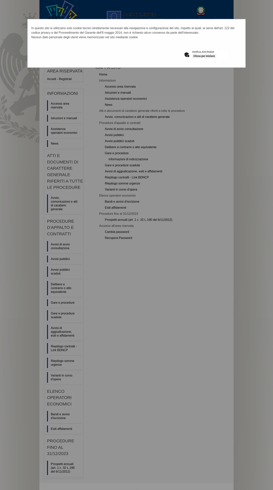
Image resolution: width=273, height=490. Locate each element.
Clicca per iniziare (204, 56)
